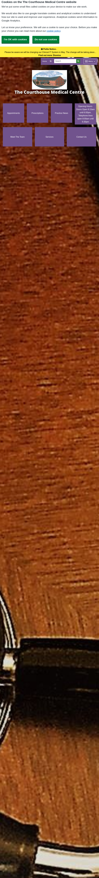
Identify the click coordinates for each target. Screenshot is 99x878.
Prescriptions (37, 113)
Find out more (45, 55)
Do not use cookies (46, 39)
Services (49, 137)
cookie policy (53, 31)
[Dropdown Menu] (90, 61)
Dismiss (57, 55)
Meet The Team (17, 137)
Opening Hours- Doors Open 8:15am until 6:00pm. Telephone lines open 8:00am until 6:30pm (85, 114)
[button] (50, 61)
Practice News (61, 113)
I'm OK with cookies (15, 39)
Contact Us (81, 137)
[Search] (65, 61)
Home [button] (44, 61)
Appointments (13, 113)
